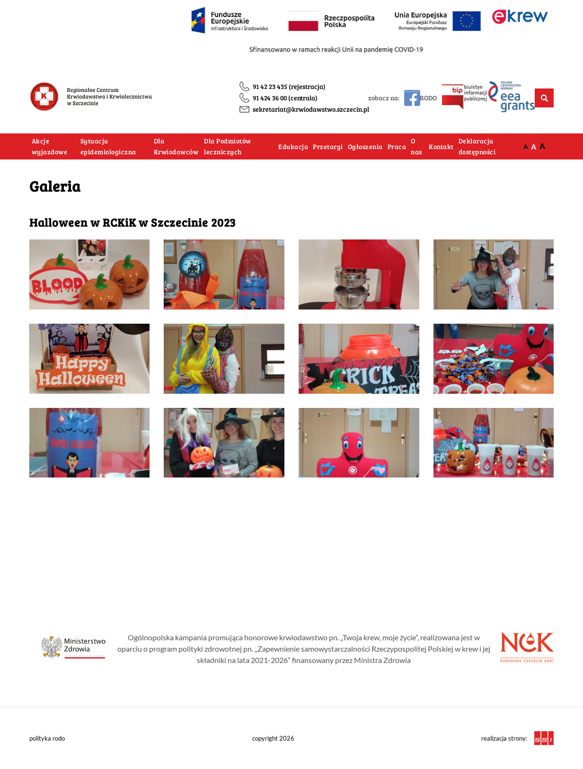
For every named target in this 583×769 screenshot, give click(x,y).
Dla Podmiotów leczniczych (227, 146)
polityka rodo (47, 738)
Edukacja (293, 146)
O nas (416, 146)
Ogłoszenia (365, 146)
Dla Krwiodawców (176, 146)
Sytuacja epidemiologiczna (108, 146)
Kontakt (441, 146)
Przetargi (328, 146)
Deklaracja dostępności (477, 146)
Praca (397, 146)
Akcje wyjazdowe (50, 146)
